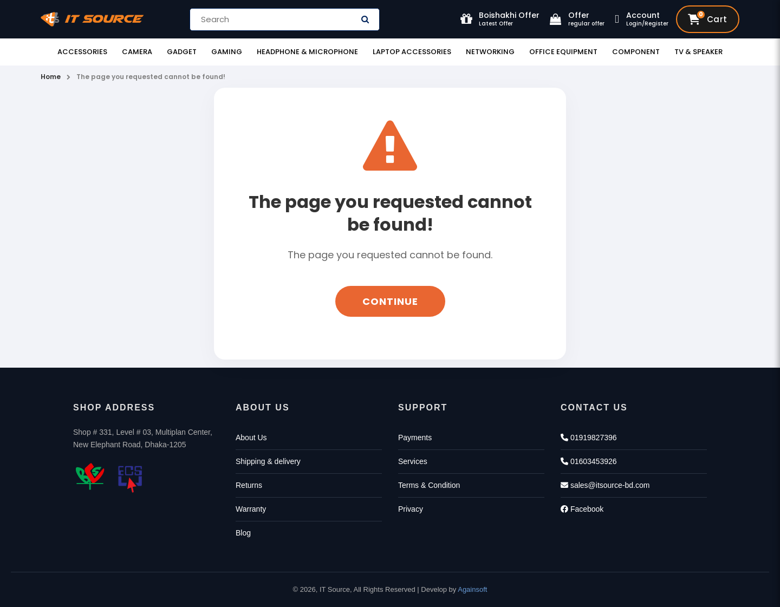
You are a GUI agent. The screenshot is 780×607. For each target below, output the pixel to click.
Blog (243, 532)
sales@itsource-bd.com (605, 485)
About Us (251, 437)
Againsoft (472, 589)
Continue (390, 301)
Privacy (410, 509)
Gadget (182, 52)
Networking (490, 52)
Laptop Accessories (412, 52)
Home (51, 76)
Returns (249, 485)
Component (636, 52)
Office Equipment (563, 52)
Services (412, 461)
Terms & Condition (429, 485)
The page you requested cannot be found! (150, 76)
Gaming (226, 52)
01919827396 (589, 437)
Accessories (82, 52)
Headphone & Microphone (307, 52)
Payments (415, 437)
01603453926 (589, 461)
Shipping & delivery (268, 461)
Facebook (582, 509)
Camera (137, 52)
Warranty (251, 509)
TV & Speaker (698, 52)
